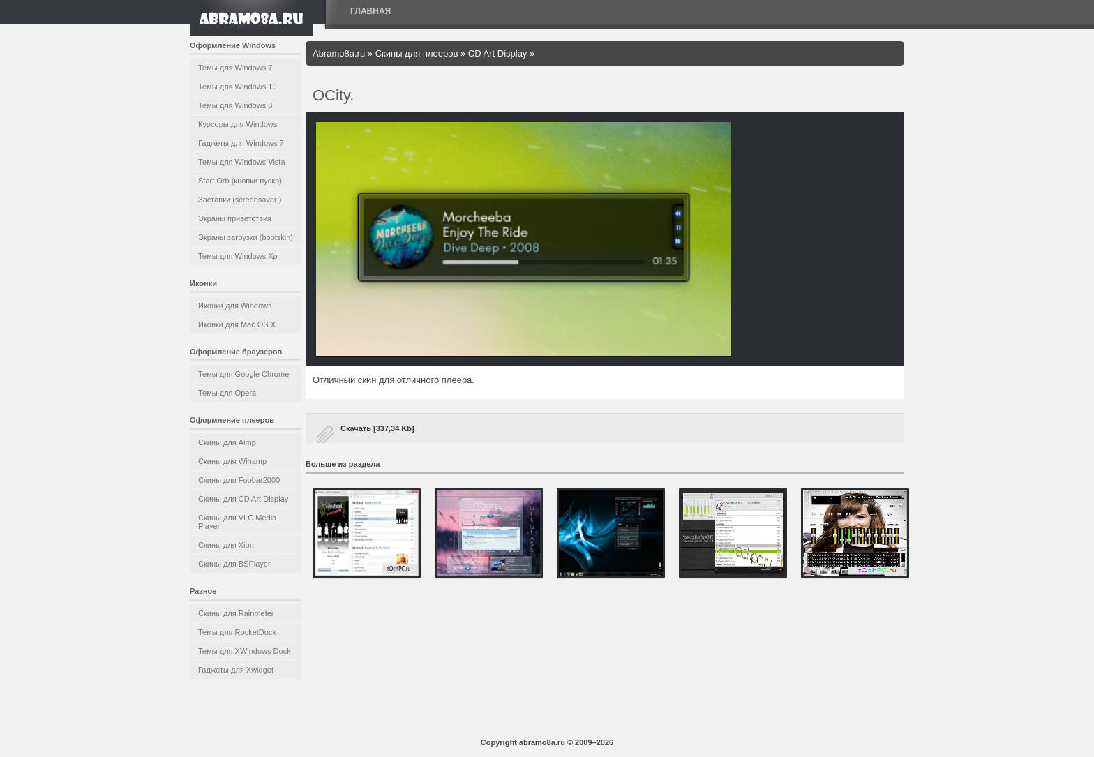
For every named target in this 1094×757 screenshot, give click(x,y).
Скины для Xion (226, 545)
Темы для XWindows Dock (244, 651)
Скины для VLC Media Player (237, 522)
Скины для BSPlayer (234, 564)
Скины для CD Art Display (243, 499)
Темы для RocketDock (237, 632)
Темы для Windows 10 (237, 86)
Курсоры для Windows (237, 124)
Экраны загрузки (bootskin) (245, 237)
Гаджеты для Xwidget (236, 670)
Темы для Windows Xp (238, 256)
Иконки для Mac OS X (237, 324)
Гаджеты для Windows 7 (241, 143)
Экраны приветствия (234, 218)
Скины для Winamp (232, 461)
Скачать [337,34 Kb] (377, 428)
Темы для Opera (227, 393)
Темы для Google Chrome (243, 374)
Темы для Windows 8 (235, 105)
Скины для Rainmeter (236, 613)
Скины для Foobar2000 (239, 480)
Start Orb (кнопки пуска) (240, 181)
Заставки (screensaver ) (239, 199)
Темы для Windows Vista (241, 162)
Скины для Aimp (227, 442)
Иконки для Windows (235, 305)
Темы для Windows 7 (235, 67)
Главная (370, 11)
